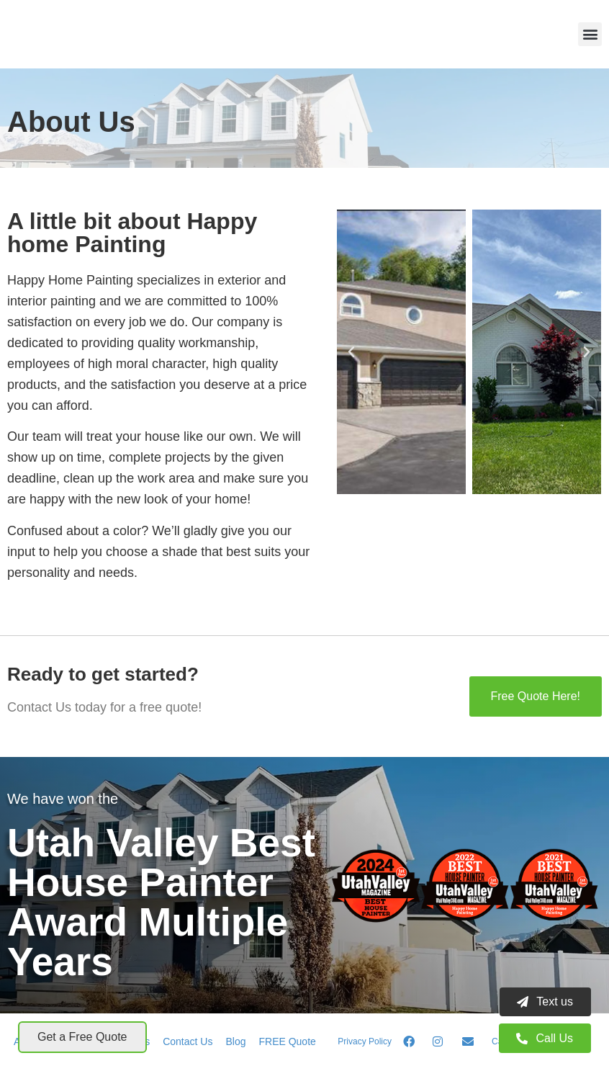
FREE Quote (286, 1042)
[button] (590, 34)
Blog (235, 1042)
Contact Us (187, 1042)
